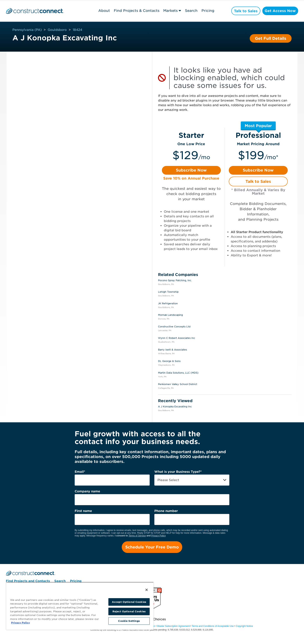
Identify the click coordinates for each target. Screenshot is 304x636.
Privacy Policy (158, 535)
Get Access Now (280, 11)
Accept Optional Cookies (129, 601)
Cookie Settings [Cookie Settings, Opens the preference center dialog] (129, 621)
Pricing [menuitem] (75, 581)
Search (190, 11)
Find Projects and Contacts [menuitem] (28, 581)
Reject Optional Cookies (129, 611)
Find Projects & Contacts (135, 11)
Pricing (206, 11)
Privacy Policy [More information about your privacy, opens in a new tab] (20, 622)
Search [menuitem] (60, 581)
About (103, 11)
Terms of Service (137, 535)
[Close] (146, 590)
